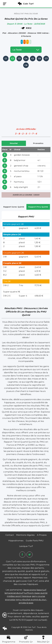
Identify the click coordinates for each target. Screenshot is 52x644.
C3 (19, 58)
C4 (26, 58)
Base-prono (30, 590)
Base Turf (41, 590)
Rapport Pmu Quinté (38, 207)
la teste (26, 49)
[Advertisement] (26, 94)
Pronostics (38, 143)
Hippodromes (15, 540)
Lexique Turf (26, 546)
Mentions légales (25, 535)
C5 (32, 58)
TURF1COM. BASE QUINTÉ (35, 593)
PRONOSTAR (10, 599)
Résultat (14, 143)
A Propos (42, 535)
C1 (6, 58)
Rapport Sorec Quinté (13, 207)
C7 (46, 58)
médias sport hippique (19, 596)
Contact (9, 535)
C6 (39, 58)
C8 (26, 65)
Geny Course (38, 596)
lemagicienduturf (14, 593)
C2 (12, 58)
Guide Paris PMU (35, 540)
